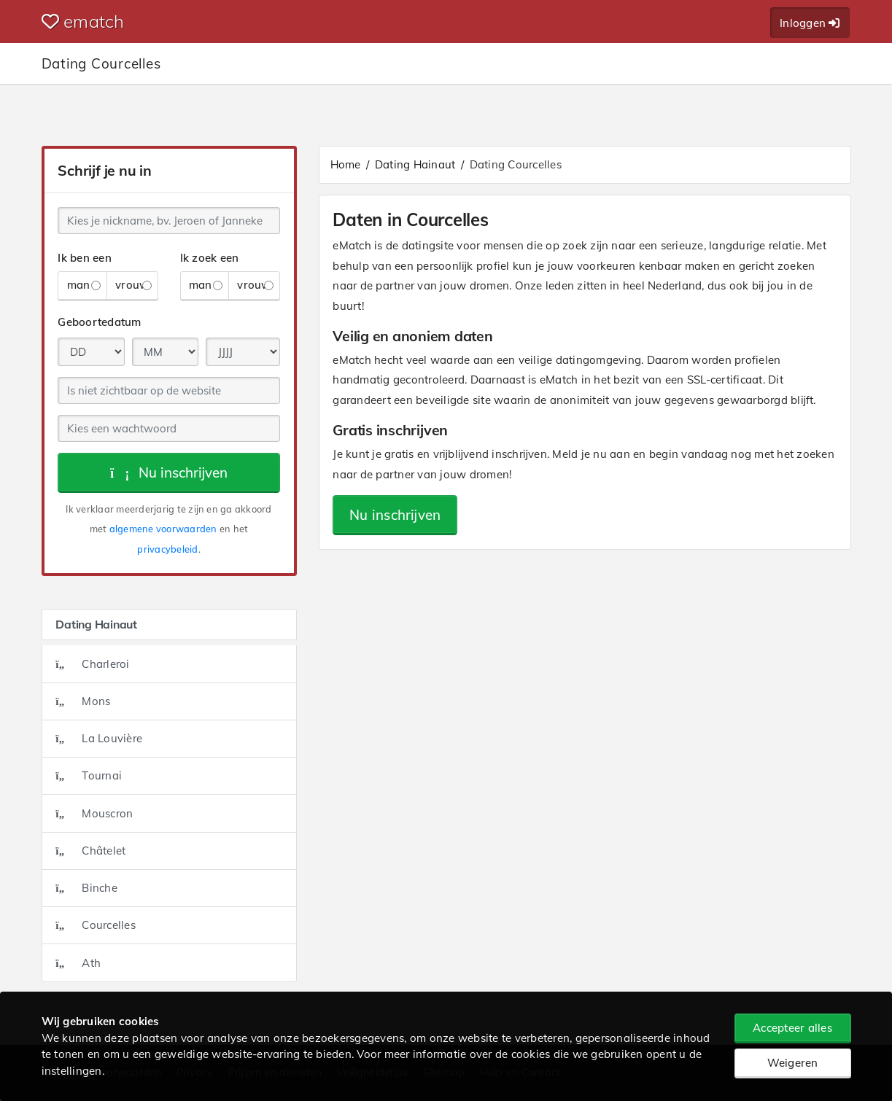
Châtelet (90, 850)
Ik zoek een (209, 258)
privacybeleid (167, 549)
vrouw (133, 285)
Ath (78, 963)
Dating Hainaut (415, 164)
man (84, 285)
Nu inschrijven (169, 472)
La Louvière (98, 738)
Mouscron (94, 813)
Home (345, 164)
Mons (82, 701)
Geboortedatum (99, 322)
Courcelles (95, 925)
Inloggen (809, 23)
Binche (86, 888)
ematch (83, 21)
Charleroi (92, 664)
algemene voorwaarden (163, 528)
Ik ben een (85, 258)
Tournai (88, 775)
